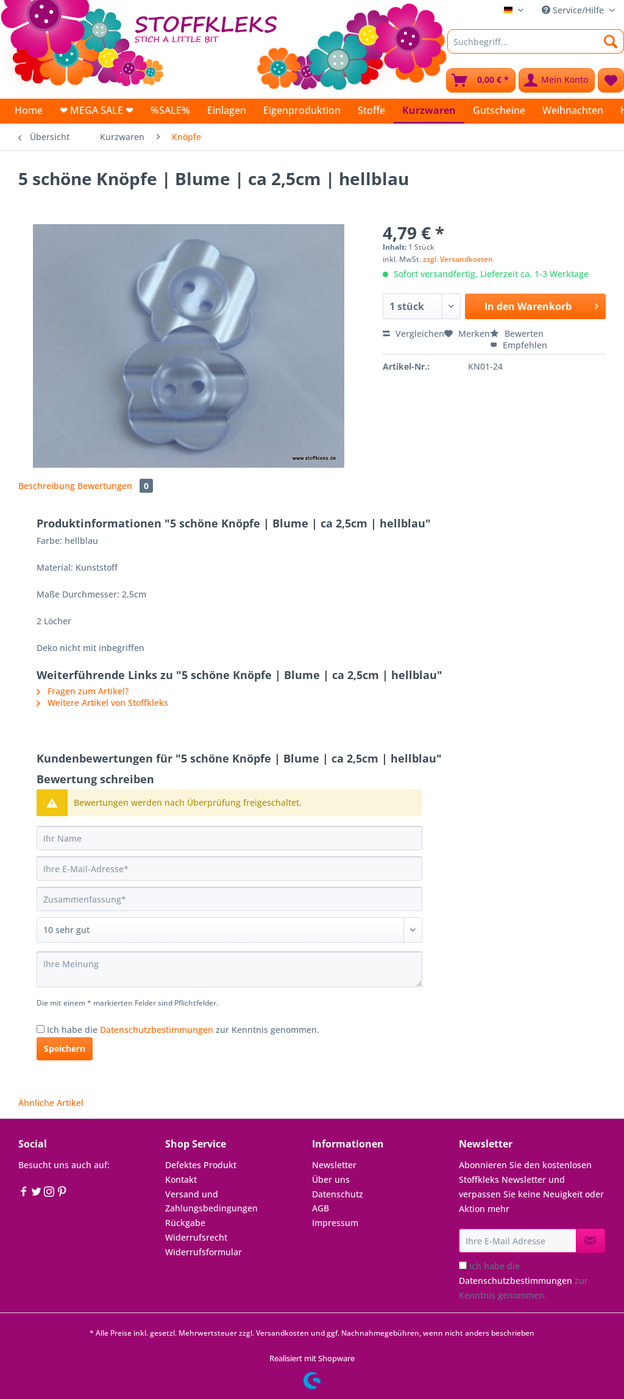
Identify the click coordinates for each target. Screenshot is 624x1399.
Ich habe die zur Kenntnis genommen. (183, 1029)
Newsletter (334, 1165)
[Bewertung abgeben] (229, 930)
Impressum (335, 1222)
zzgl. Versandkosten (458, 259)
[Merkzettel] (611, 80)
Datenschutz (337, 1194)
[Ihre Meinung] (229, 969)
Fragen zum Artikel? (83, 691)
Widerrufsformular (203, 1252)
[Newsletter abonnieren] (590, 1240)
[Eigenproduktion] (302, 110)
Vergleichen (413, 333)
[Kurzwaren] (429, 111)
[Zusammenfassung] (229, 899)
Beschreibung (46, 486)
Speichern (64, 1048)
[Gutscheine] (499, 110)
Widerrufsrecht (196, 1237)
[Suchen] (611, 41)
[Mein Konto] (557, 80)
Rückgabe (185, 1222)
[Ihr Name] (229, 838)
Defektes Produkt (200, 1165)
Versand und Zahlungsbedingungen (211, 1201)
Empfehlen (518, 345)
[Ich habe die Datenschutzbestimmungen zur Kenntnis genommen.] (40, 1029)
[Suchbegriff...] (535, 41)
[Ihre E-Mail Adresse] (517, 1240)
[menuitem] (535, 47)
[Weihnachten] (573, 110)
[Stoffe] (371, 110)
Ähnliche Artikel (50, 1102)
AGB (320, 1208)
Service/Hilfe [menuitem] (574, 10)
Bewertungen (115, 486)
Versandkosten (282, 1333)
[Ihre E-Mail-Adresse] (229, 868)
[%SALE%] (170, 110)
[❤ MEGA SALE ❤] (96, 110)
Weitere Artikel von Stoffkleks (102, 702)
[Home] (28, 110)
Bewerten (517, 333)
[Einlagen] (227, 110)
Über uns (331, 1179)
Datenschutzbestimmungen (156, 1029)
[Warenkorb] (481, 80)
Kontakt (181, 1179)
